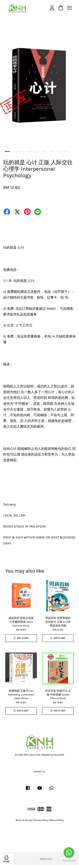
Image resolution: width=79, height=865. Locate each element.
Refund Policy (57, 820)
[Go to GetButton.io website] (69, 860)
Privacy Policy (41, 820)
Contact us (39, 771)
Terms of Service (24, 820)
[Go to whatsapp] (69, 852)
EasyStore (59, 754)
